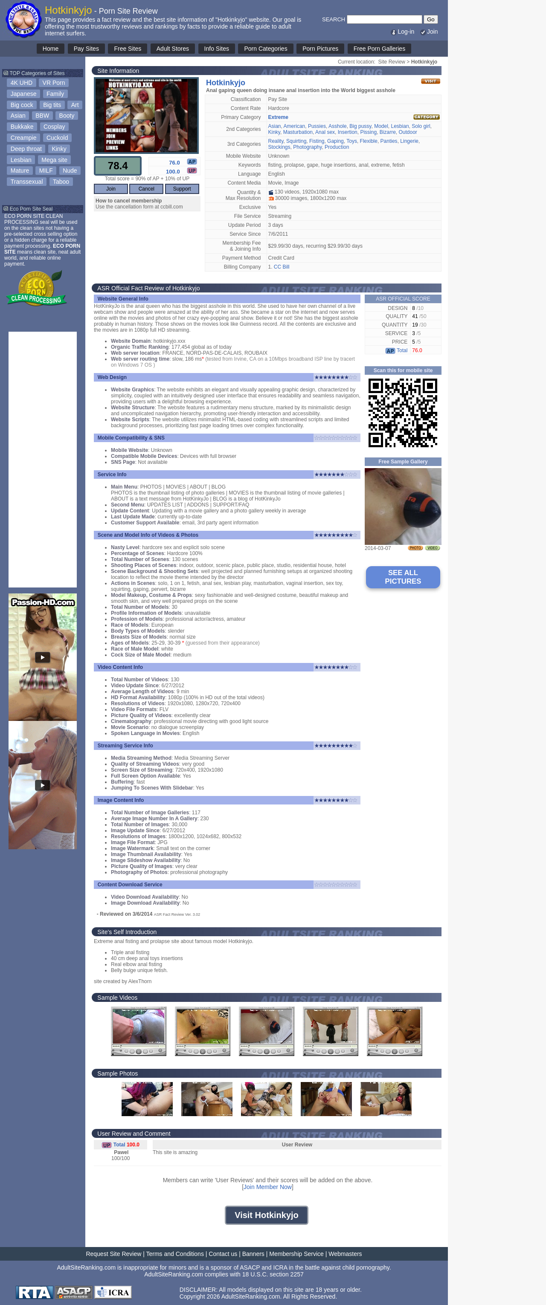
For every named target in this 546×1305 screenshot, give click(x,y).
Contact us (223, 1253)
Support (182, 189)
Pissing (368, 132)
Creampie (24, 137)
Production (337, 147)
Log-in (402, 31)
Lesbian (21, 159)
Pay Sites (86, 48)
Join (428, 31)
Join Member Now (268, 1186)
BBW (42, 115)
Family (55, 93)
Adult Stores (173, 48)
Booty (67, 115)
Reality (276, 141)
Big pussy (360, 126)
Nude (70, 170)
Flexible (369, 141)
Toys (351, 141)
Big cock (22, 104)
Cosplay (54, 126)
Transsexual (27, 181)
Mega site (54, 159)
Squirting (296, 141)
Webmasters (345, 1253)
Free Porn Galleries (379, 48)
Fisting (316, 141)
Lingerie (409, 141)
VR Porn (54, 82)
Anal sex (325, 132)
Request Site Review (113, 1253)
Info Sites (216, 48)
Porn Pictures (320, 48)
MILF (46, 170)
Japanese (24, 93)
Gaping (335, 141)
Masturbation (298, 132)
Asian (18, 115)
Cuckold (57, 137)
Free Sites (127, 48)
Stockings (279, 147)
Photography (307, 147)
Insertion (347, 132)
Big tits (52, 104)
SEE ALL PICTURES (403, 577)
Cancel (146, 189)
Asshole (337, 126)
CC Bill (282, 267)
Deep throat (26, 148)
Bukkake (22, 126)
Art (75, 104)
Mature (20, 170)
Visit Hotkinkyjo (267, 1215)
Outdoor (407, 132)
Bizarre (388, 132)
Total (396, 350)
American (294, 126)
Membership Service (296, 1253)
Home (50, 48)
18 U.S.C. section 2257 (273, 1274)
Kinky (59, 148)
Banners (253, 1253)
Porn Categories (265, 48)
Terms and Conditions (175, 1253)
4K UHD (21, 82)
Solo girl (421, 126)
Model (381, 126)
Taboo (61, 181)
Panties (389, 141)
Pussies (317, 126)
